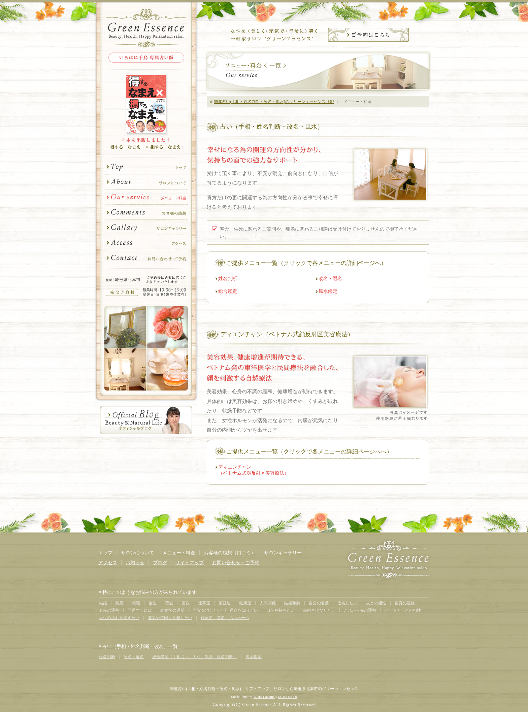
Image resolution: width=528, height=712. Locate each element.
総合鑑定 (227, 291)
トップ (146, 166)
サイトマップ (189, 562)
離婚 (120, 603)
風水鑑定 (328, 291)
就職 (136, 603)
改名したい (347, 603)
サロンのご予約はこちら (368, 35)
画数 (186, 603)
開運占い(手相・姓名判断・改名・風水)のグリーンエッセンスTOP (274, 101)
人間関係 (268, 603)
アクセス (146, 242)
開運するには (140, 610)
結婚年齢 (292, 603)
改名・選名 (330, 278)
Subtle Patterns (264, 697)
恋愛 (169, 603)
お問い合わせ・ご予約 (146, 259)
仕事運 (204, 603)
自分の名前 (319, 603)
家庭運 (225, 603)
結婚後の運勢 (172, 610)
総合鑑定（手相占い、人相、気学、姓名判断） (194, 656)
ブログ (160, 562)
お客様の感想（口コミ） (230, 552)
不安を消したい (207, 610)
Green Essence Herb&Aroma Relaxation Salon (146, 27)
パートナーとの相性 (403, 610)
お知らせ (135, 562)
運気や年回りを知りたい (170, 617)
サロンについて (146, 182)
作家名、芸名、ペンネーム (225, 617)
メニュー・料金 (146, 197)
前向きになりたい (319, 610)
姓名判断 (227, 278)
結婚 (103, 603)
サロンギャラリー (146, 227)
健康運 (245, 603)
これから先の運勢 (360, 610)
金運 (152, 603)
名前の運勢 (109, 610)
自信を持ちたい (280, 610)
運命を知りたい (244, 610)
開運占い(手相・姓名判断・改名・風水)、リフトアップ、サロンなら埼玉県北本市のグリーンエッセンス (264, 688)
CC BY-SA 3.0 (287, 697)
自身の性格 (405, 603)
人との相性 (376, 603)
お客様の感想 (146, 212)
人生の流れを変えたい (119, 617)
